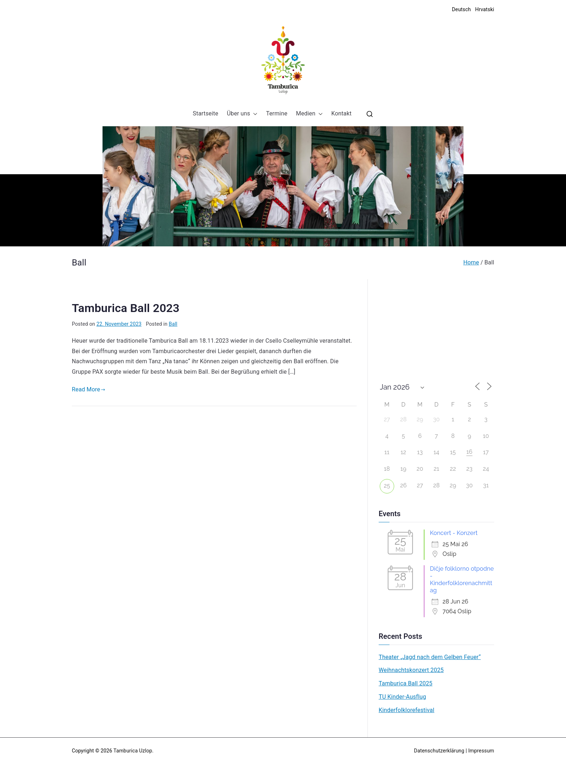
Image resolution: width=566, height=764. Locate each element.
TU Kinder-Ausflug (402, 696)
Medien (309, 114)
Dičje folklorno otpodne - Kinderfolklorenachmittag (462, 579)
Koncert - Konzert (454, 533)
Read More (88, 389)
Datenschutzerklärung (439, 751)
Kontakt (341, 113)
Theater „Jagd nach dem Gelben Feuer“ (430, 657)
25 (387, 485)
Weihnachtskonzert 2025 (411, 670)
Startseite (205, 113)
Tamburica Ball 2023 (125, 308)
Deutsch (461, 9)
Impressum (481, 751)
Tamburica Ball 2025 (405, 683)
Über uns (242, 114)
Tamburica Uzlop (132, 751)
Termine (276, 113)
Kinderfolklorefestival (406, 710)
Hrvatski (484, 9)
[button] (253, 114)
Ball (173, 324)
